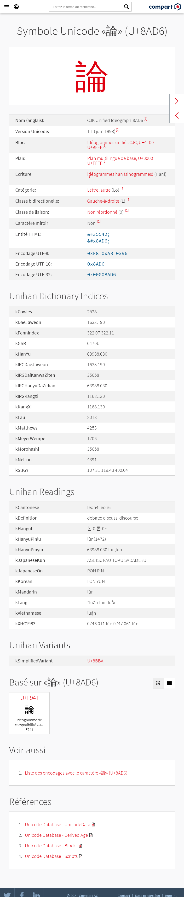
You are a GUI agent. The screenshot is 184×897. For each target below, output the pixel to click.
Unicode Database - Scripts (51, 856)
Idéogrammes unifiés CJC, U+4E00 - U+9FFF (121, 144)
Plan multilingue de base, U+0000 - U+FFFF (121, 160)
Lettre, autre (99, 190)
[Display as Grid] (158, 683)
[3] (104, 145)
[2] (118, 129)
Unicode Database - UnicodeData (57, 824)
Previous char (177, 115)
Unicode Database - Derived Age (56, 835)
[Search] (127, 7)
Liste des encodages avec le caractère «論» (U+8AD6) (76, 773)
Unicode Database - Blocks (51, 845)
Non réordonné (102, 212)
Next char (177, 101)
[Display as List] (169, 683)
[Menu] (7, 7)
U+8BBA (95, 661)
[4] (89, 177)
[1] (145, 118)
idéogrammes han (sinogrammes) (120, 174)
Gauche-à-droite (103, 201)
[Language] (16, 7)
